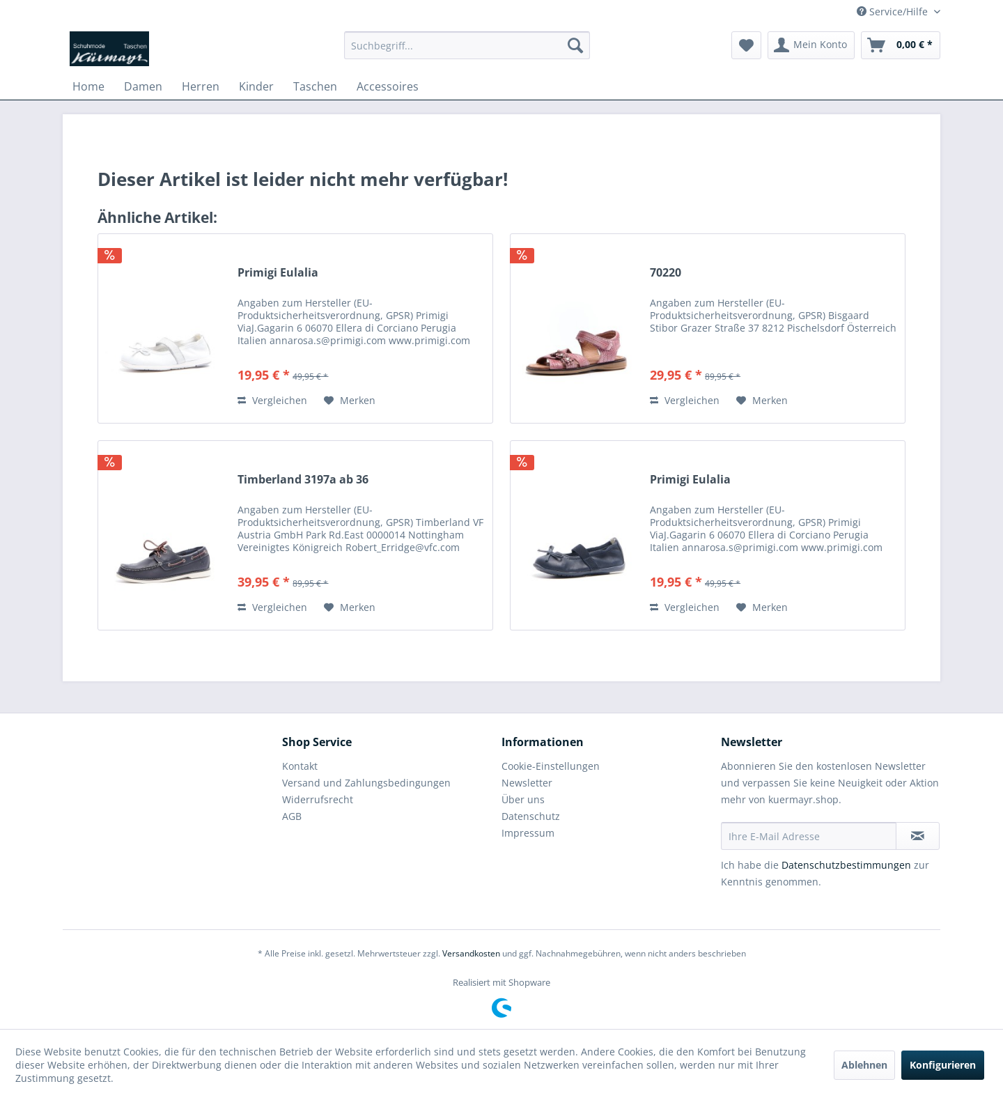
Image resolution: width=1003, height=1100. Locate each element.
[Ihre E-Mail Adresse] (808, 836)
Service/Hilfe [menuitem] (894, 11)
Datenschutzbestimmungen (846, 865)
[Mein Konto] (811, 45)
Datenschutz (531, 816)
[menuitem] (467, 45)
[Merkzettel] (746, 45)
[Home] (88, 86)
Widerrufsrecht (317, 799)
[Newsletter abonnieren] (918, 836)
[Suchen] (575, 45)
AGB (292, 816)
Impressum (528, 832)
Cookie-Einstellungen (551, 766)
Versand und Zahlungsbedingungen (366, 782)
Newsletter (527, 782)
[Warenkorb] (900, 45)
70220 (665, 272)
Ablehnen (864, 1064)
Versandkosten (471, 953)
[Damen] (143, 86)
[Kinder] (256, 86)
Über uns (523, 799)
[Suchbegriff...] (467, 45)
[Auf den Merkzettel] (349, 400)
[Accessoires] (387, 86)
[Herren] (200, 86)
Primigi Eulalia (278, 272)
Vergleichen (272, 400)
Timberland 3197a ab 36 (303, 479)
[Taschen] (315, 86)
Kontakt (300, 766)
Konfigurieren (943, 1064)
